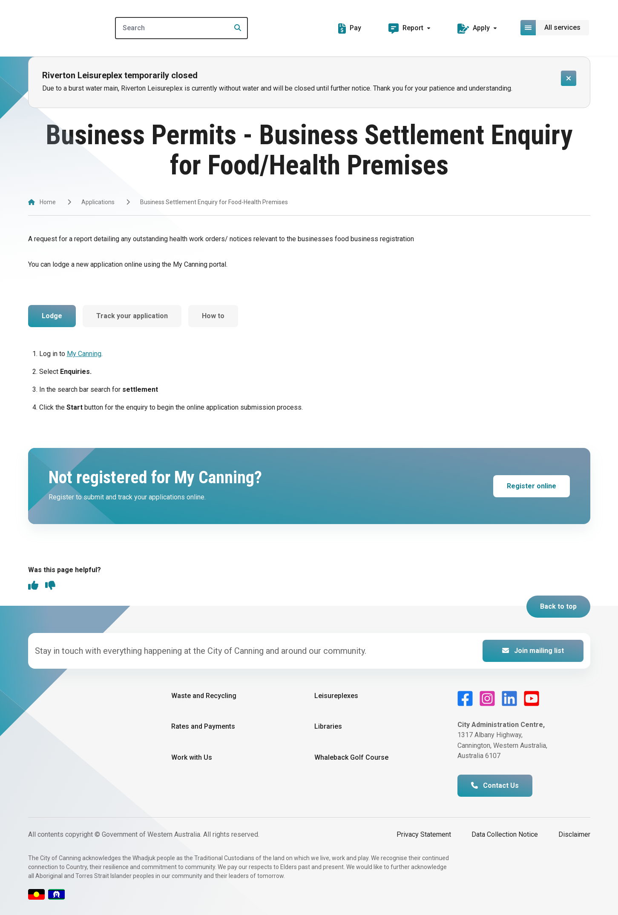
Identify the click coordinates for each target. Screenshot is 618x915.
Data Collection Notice (504, 834)
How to (213, 316)
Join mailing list (533, 651)
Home (48, 202)
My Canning (84, 354)
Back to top (558, 606)
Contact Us (495, 785)
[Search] (183, 28)
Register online (531, 486)
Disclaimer (574, 834)
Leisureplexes (336, 696)
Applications (98, 202)
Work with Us (191, 757)
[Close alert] (568, 78)
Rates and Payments (203, 726)
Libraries (328, 726)
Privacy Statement (424, 834)
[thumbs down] (50, 586)
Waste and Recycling (203, 696)
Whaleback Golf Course (351, 757)
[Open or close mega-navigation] (555, 27)
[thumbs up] (33, 586)
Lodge (52, 316)
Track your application (132, 316)
